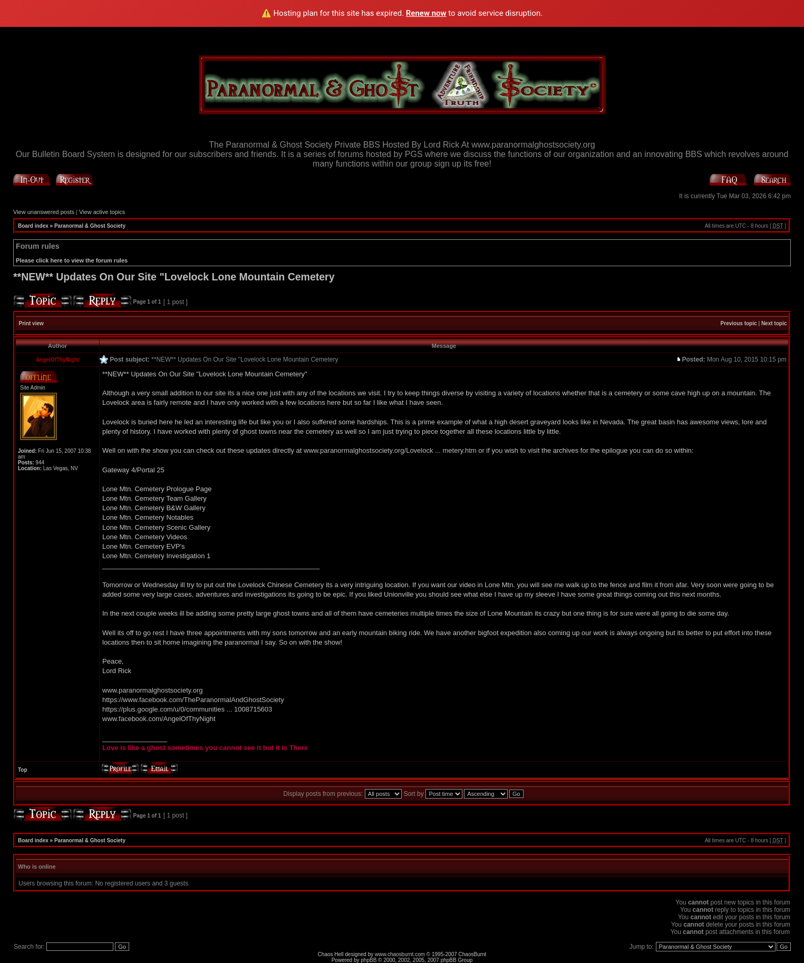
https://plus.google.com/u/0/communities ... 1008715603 (187, 709)
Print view (31, 323)
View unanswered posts (43, 212)
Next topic (774, 323)
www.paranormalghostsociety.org (152, 690)
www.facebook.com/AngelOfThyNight (159, 719)
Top (22, 770)
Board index (33, 226)
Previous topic (739, 323)
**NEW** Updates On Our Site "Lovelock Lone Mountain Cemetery (174, 277)
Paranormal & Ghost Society (89, 226)
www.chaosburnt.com (400, 954)
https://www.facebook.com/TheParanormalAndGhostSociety (193, 700)
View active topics (102, 212)
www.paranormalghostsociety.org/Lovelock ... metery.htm (390, 450)
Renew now (426, 13)
